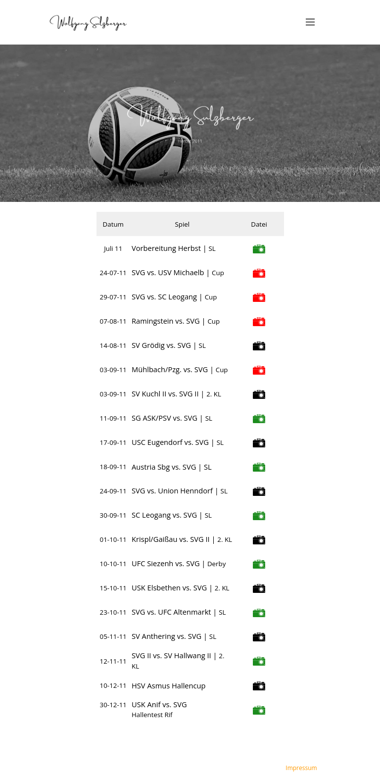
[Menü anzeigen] (310, 22)
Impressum (301, 768)
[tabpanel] (190, 123)
